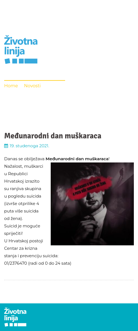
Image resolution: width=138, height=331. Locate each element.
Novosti (32, 85)
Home (11, 85)
